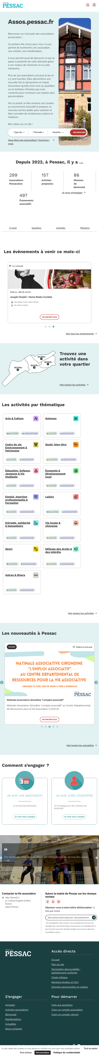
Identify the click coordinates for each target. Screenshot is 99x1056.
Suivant (96, 683)
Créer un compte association (67, 1009)
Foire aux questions (62, 1005)
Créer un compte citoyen (65, 1014)
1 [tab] (45, 327)
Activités (60, 228)
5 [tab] (57, 727)
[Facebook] (47, 901)
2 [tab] (49, 327)
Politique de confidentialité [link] (66, 1052)
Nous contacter (13, 1028)
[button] (87, 5)
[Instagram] (58, 901)
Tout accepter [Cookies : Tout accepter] (91, 1048)
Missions (85, 228)
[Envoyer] (94, 917)
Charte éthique (59, 977)
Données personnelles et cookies (69, 987)
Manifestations (13, 1019)
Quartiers (36, 228)
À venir (13, 228)
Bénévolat (10, 1014)
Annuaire (10, 1005)
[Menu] (94, 5)
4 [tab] (53, 727)
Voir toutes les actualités (80, 745)
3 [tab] (53, 327)
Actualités (10, 1024)
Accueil (55, 959)
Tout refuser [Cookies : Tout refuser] (26, 1052)
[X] (53, 901)
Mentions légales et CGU (65, 982)
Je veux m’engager (72, 192)
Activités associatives (16, 1009)
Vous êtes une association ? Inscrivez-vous (29, 142)
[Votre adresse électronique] (69, 918)
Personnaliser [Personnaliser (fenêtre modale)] (42, 1052)
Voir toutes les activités (73, 385)
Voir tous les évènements (80, 333)
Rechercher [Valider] (79, 132)
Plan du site (57, 964)
